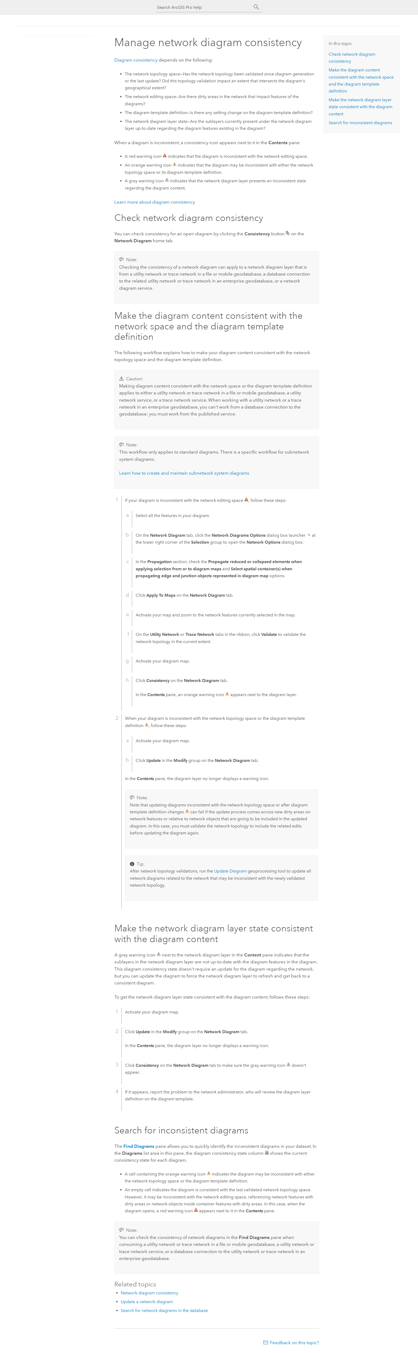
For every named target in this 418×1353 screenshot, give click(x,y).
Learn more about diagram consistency (154, 202)
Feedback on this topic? (294, 1342)
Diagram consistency (136, 60)
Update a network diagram (147, 1301)
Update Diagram (230, 871)
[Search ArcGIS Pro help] (204, 7)
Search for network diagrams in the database (164, 1310)
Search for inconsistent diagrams (360, 122)
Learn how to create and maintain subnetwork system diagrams (184, 473)
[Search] (256, 7)
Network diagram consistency (149, 1292)
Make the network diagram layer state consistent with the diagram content (360, 106)
